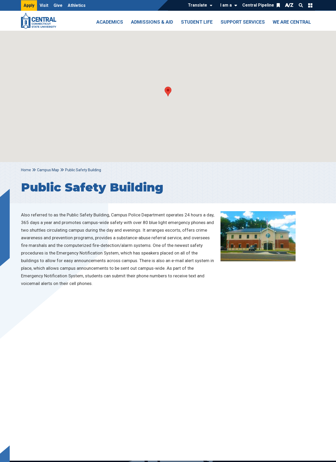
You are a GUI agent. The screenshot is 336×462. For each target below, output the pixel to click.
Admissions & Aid (152, 22)
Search (301, 5)
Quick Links (310, 5)
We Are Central (292, 22)
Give (58, 5)
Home (26, 170)
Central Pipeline (258, 5)
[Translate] (198, 5)
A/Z (289, 5)
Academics (109, 22)
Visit (44, 5)
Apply (29, 5)
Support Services (242, 22)
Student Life (197, 22)
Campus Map (48, 170)
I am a (226, 5)
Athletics (77, 5)
